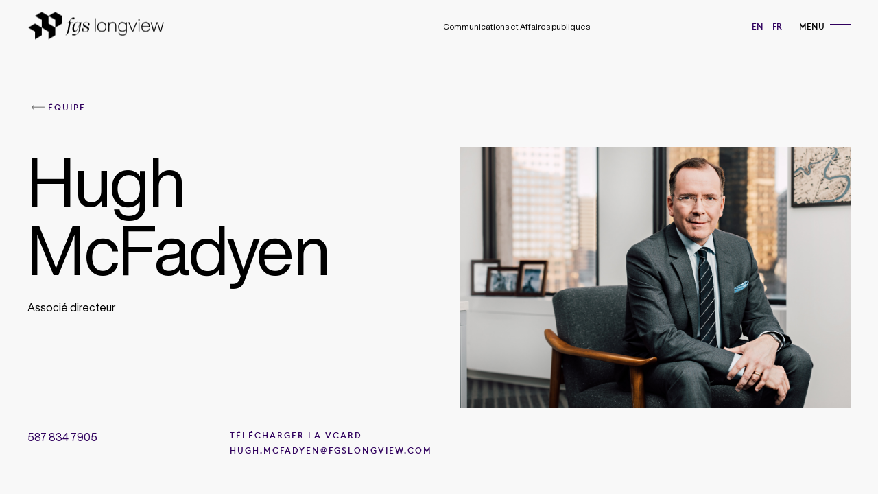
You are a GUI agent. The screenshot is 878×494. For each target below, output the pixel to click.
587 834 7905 (62, 437)
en (757, 26)
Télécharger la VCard (296, 435)
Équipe (67, 108)
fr (777, 26)
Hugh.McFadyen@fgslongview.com (331, 451)
